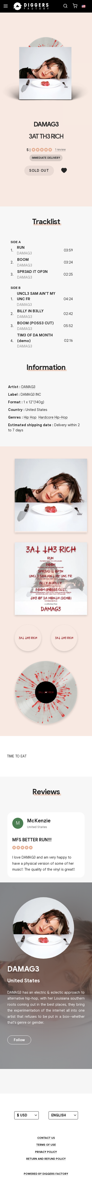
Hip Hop (30, 417)
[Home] (31, 6)
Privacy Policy (46, 1152)
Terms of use (46, 1144)
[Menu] (5, 6)
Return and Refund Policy (46, 1158)
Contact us (46, 1138)
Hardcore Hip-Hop (53, 417)
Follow (19, 1040)
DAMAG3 (46, 124)
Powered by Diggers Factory (46, 1173)
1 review (60, 149)
